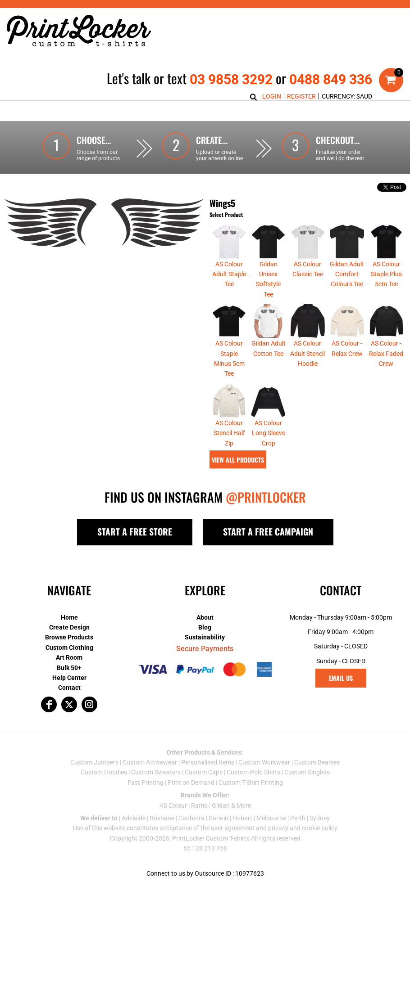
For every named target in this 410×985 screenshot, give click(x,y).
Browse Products (69, 657)
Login (271, 96)
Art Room (69, 677)
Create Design (69, 647)
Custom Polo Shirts (253, 792)
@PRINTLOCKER (266, 517)
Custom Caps (204, 792)
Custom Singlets (307, 792)
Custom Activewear (150, 782)
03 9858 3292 (231, 79)
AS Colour (173, 825)
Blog (204, 647)
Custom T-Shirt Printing (251, 802)
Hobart (242, 838)
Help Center (69, 698)
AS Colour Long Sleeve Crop (268, 453)
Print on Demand (191, 802)
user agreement (233, 848)
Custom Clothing (69, 667)
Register (301, 96)
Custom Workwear (264, 782)
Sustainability (205, 657)
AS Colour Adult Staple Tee (229, 294)
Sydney (320, 838)
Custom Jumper (92, 782)
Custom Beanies (317, 782)
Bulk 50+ (69, 688)
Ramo (199, 825)
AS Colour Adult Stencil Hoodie (307, 373)
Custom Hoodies (104, 792)
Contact (69, 707)
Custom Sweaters (156, 792)
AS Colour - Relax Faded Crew (386, 373)
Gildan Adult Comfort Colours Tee (347, 294)
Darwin (218, 838)
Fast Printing (146, 802)
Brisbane (162, 838)
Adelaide (134, 838)
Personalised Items (207, 782)
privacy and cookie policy (302, 848)
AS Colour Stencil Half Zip (229, 453)
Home (69, 637)
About (205, 637)
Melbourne (271, 838)
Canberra (191, 838)
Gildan (221, 825)
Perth (297, 838)
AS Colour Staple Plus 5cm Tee (386, 294)
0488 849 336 (330, 79)
